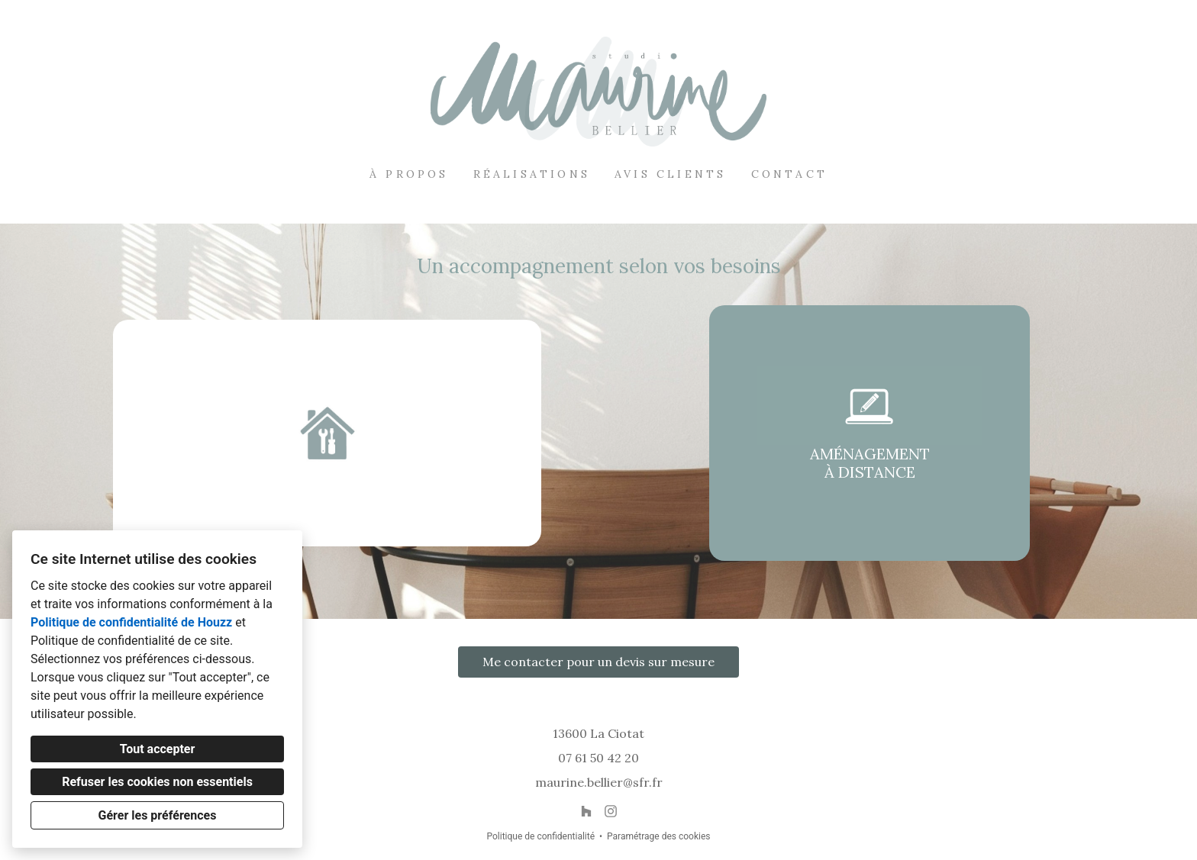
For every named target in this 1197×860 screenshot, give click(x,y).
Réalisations (531, 174)
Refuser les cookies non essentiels (157, 782)
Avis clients (670, 174)
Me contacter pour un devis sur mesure (598, 661)
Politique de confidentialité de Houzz (131, 622)
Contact (789, 174)
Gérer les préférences (157, 815)
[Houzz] (586, 811)
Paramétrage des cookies (658, 836)
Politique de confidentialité (540, 836)
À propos (409, 174)
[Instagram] (611, 811)
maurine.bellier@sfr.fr (599, 782)
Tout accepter (157, 749)
